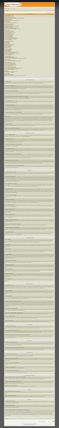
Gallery (14, 8)
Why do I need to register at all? (9, 16)
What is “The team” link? (8, 54)
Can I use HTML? (7, 42)
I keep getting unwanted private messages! (11, 57)
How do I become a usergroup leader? (10, 52)
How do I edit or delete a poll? (9, 34)
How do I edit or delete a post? (9, 31)
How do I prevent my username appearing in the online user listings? (14, 18)
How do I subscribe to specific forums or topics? (11, 68)
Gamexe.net (33, 424)
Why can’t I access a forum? (9, 35)
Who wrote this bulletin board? (9, 74)
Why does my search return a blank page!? (11, 64)
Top (5, 89)
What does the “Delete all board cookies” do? (11, 22)
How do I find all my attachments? (9, 72)
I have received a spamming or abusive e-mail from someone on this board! (15, 58)
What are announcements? (8, 45)
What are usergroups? (8, 51)
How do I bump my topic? (8, 39)
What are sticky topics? (8, 46)
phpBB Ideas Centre (45, 406)
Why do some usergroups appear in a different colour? (12, 53)
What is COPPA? (7, 21)
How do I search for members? (9, 65)
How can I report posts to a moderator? (10, 37)
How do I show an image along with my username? (12, 27)
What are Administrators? (8, 49)
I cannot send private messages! (9, 56)
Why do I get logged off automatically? (10, 17)
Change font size (5, 0)
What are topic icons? (8, 47)
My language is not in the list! (9, 26)
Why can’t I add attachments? (9, 36)
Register (8, 8)
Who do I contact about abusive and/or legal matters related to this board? (15, 75)
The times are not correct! (8, 25)
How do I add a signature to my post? (10, 32)
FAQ (5, 8)
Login (11, 8)
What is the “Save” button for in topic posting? (11, 38)
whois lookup (18, 411)
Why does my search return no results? (10, 63)
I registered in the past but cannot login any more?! (12, 20)
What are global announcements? (9, 44)
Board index (6, 10)
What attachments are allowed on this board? (11, 71)
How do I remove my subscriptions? (10, 69)
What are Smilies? (7, 43)
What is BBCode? (7, 41)
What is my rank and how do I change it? (10, 28)
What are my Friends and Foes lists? (10, 60)
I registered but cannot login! (9, 19)
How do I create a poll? (8, 33)
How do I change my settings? (9, 24)
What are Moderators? (8, 50)
